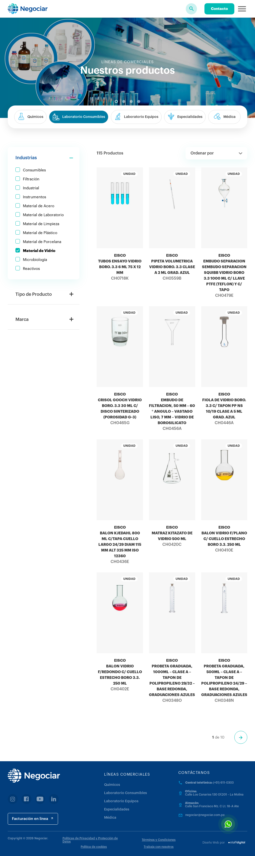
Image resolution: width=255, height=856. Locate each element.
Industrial (31, 188)
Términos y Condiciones (159, 839)
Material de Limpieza (41, 224)
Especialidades (116, 809)
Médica (110, 817)
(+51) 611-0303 (223, 782)
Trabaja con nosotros (159, 846)
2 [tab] (123, 101)
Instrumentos (34, 197)
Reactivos (31, 269)
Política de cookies (94, 846)
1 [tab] (116, 101)
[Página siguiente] (240, 737)
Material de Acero (38, 206)
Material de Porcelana (42, 242)
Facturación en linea (33, 818)
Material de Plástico (40, 233)
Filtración (31, 179)
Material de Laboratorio (43, 215)
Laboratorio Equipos (121, 801)
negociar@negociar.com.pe (205, 814)
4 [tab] (138, 101)
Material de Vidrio (39, 251)
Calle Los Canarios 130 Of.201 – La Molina (214, 794)
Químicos (112, 785)
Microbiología (35, 260)
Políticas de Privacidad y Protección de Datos (90, 840)
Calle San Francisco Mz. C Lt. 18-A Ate (212, 806)
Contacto (219, 9)
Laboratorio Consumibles (125, 793)
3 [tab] (131, 101)
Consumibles (34, 170)
